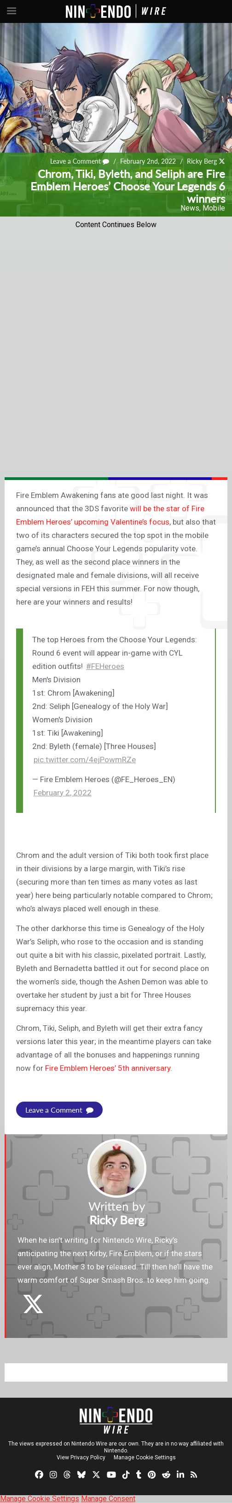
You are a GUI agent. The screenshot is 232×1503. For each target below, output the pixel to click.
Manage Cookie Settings (145, 1457)
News (189, 208)
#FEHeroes (105, 666)
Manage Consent (108, 1498)
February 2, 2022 (63, 792)
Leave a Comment (79, 161)
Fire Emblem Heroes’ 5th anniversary (107, 1068)
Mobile (214, 208)
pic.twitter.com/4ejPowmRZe (85, 759)
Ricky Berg (202, 161)
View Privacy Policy (81, 1457)
